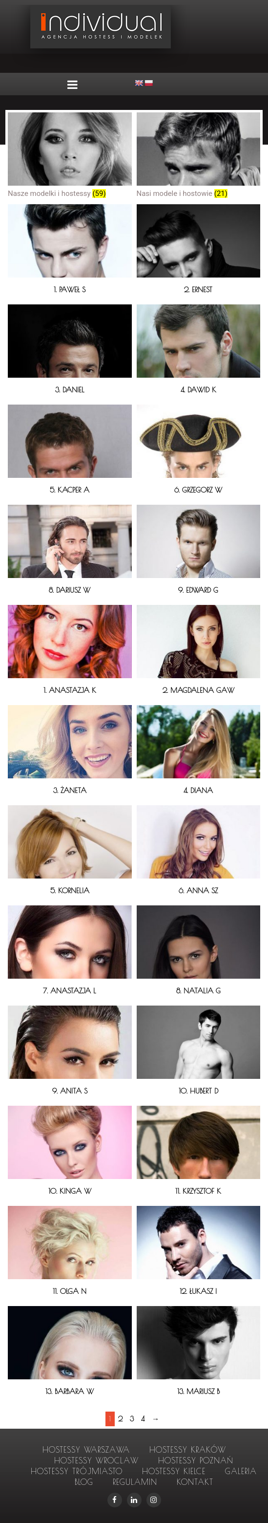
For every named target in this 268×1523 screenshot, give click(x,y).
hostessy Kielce (174, 1471)
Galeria (241, 1471)
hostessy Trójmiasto (77, 1471)
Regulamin (135, 1482)
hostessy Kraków (187, 1449)
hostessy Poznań (195, 1460)
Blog (84, 1482)
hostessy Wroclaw (96, 1460)
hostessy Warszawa (86, 1449)
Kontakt (195, 1482)
